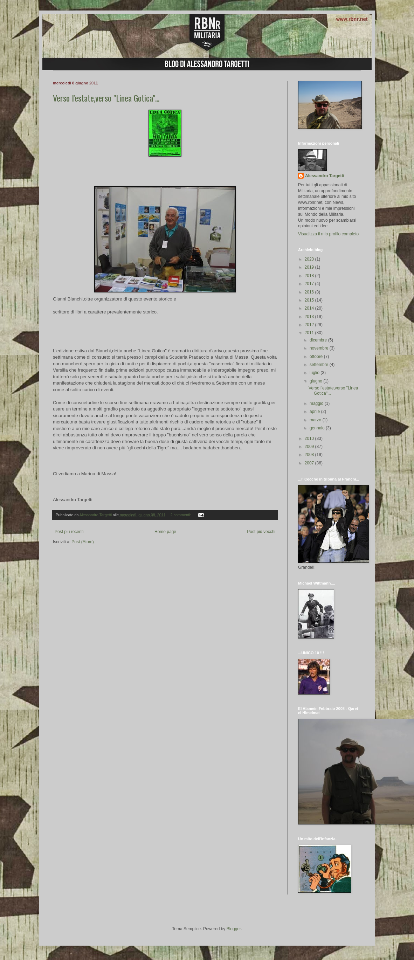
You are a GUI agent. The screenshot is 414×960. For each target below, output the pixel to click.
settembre (320, 364)
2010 (310, 438)
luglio (315, 372)
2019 (310, 267)
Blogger (234, 928)
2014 (310, 308)
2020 (310, 259)
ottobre (317, 356)
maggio (317, 403)
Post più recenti (69, 531)
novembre (320, 348)
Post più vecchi (261, 531)
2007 (310, 463)
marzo (316, 419)
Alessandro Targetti (324, 175)
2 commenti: (181, 515)
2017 (310, 283)
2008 (310, 454)
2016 (310, 292)
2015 (310, 300)
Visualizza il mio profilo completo (328, 234)
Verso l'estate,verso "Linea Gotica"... (106, 97)
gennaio (318, 428)
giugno (316, 381)
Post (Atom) (82, 541)
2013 (310, 316)
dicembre (319, 340)
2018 (310, 275)
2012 (310, 324)
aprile (315, 411)
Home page (165, 531)
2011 (310, 332)
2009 (310, 446)
